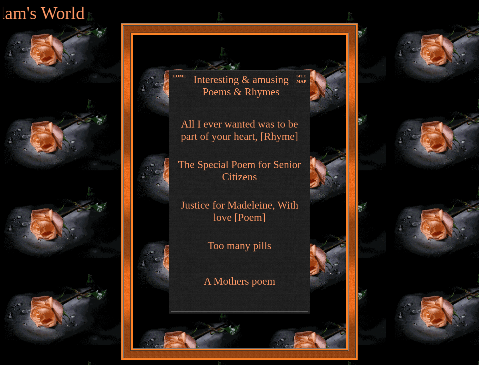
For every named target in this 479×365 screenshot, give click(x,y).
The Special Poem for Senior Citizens (239, 170)
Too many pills (239, 245)
